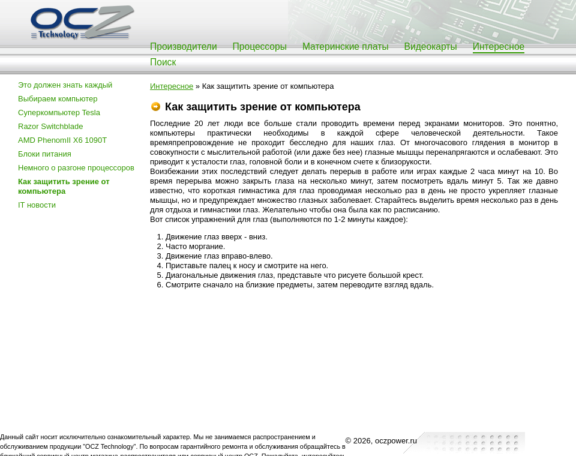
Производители (183, 46)
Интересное (499, 46)
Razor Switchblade (50, 126)
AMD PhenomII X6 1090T (62, 140)
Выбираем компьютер (58, 98)
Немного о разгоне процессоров (76, 167)
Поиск (163, 62)
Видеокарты (430, 46)
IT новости (37, 204)
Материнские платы (345, 46)
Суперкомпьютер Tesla (59, 112)
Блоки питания (44, 153)
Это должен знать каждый (65, 84)
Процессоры (260, 46)
